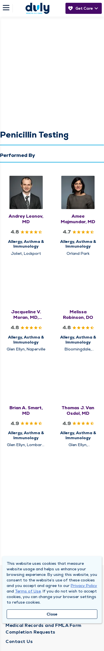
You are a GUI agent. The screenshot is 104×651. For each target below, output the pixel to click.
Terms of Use (28, 591)
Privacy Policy (84, 585)
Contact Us (19, 641)
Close (52, 614)
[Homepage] (37, 8)
